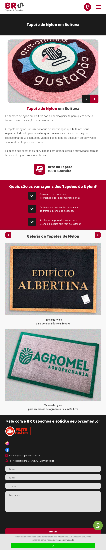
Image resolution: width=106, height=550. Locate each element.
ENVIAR (53, 532)
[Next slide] (94, 99)
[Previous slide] (86, 99)
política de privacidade (63, 540)
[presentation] (52, 520)
